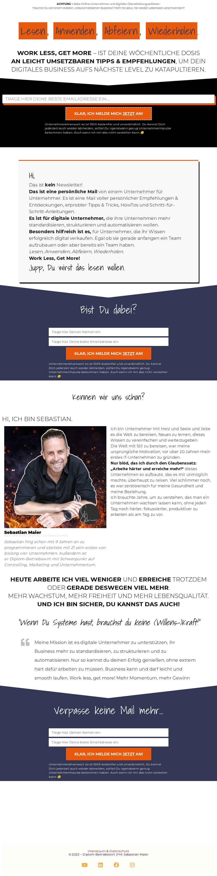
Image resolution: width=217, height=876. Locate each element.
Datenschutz (119, 851)
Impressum (97, 851)
